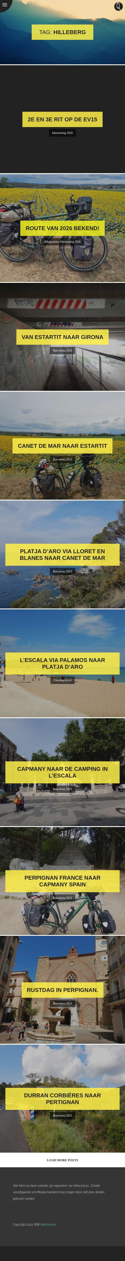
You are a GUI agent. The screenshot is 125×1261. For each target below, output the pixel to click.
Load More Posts (62, 1160)
